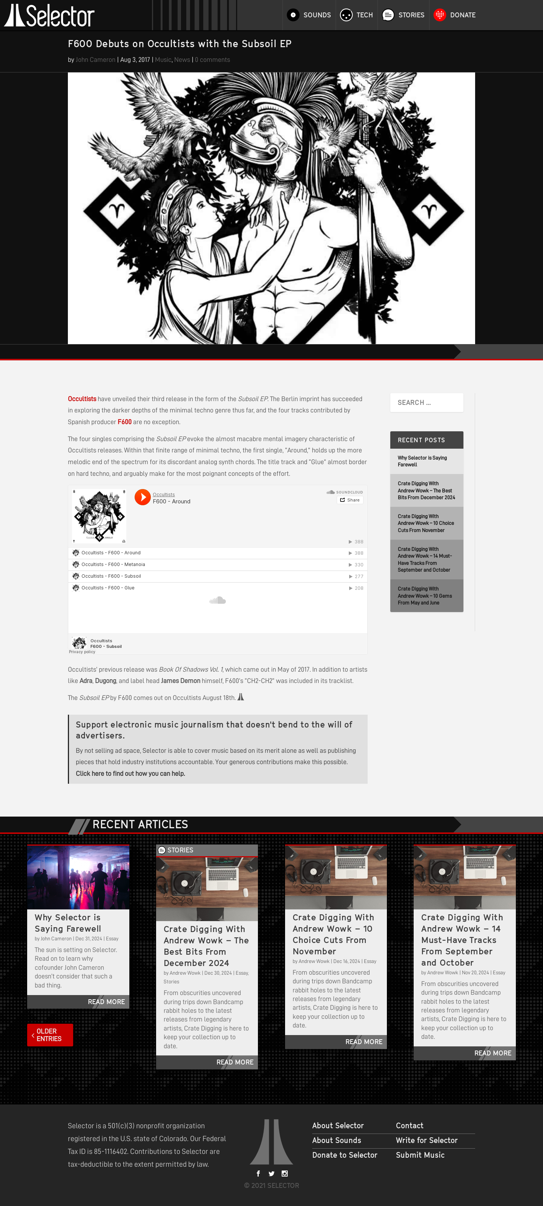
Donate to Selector (344, 1155)
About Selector (338, 1125)
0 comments (212, 59)
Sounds (317, 15)
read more (106, 1002)
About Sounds (336, 1140)
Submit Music (420, 1155)
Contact (409, 1125)
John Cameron (95, 59)
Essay (112, 938)
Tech (365, 15)
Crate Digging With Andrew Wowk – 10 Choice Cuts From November (426, 523)
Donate (463, 15)
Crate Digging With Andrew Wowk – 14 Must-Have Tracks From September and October (462, 940)
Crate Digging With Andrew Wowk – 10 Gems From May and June (425, 595)
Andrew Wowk (185, 972)
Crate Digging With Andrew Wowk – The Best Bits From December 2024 (426, 490)
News (182, 59)
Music (163, 59)
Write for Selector (427, 1140)
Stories (412, 15)
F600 (125, 421)
